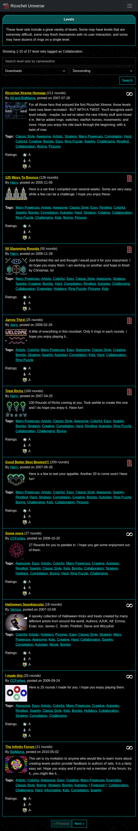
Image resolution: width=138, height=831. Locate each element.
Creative (35, 141)
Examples (44, 288)
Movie (54, 644)
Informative (52, 790)
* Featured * (98, 785)
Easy (59, 141)
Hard (127, 136)
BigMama (17, 752)
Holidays (60, 288)
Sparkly (89, 141)
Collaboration (25, 146)
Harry (14, 182)
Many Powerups (91, 136)
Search (127, 80)
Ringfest (123, 141)
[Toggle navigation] (129, 6)
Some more (14, 533)
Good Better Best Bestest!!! (27, 462)
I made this (14, 675)
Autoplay (66, 212)
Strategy (71, 136)
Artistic (58, 136)
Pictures (55, 146)
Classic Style (25, 136)
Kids (58, 217)
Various (15, 609)
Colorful (21, 141)
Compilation (113, 136)
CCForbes (17, 538)
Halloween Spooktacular (25, 604)
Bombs (48, 141)
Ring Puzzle (73, 141)
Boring (42, 146)
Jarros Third (15, 320)
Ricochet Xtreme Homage (26, 93)
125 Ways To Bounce (22, 177)
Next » (79, 823)
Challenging (106, 141)
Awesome (43, 136)
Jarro (14, 325)
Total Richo (14, 391)
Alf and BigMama (22, 98)
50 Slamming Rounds (22, 248)
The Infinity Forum (20, 747)
